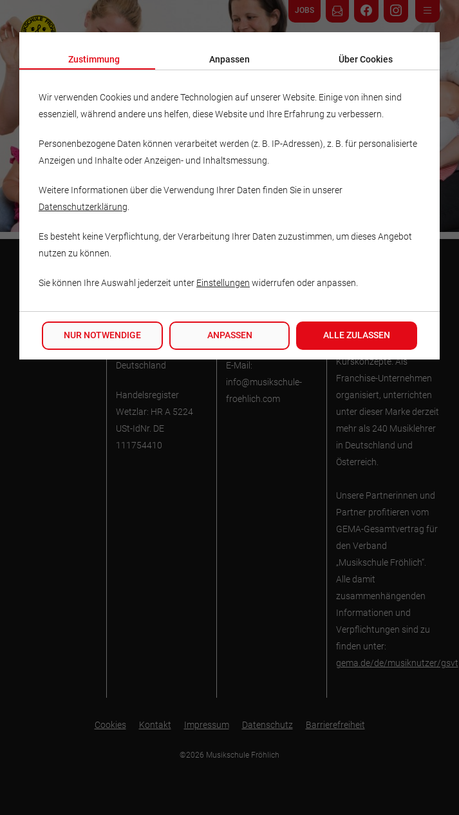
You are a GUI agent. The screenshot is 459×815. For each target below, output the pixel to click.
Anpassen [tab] (229, 59)
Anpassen (229, 335)
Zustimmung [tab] (94, 59)
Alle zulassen (356, 335)
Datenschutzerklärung (83, 207)
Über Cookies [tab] (366, 59)
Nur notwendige (102, 335)
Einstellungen (223, 283)
